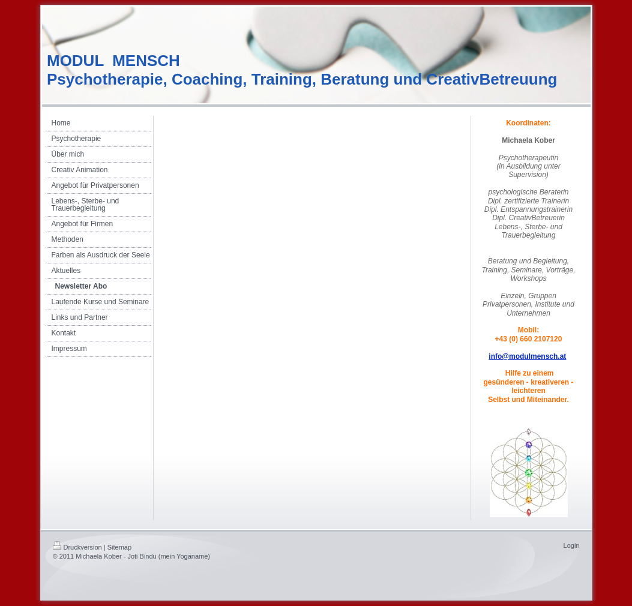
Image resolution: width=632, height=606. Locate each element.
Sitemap (119, 547)
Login (572, 545)
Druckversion (77, 547)
